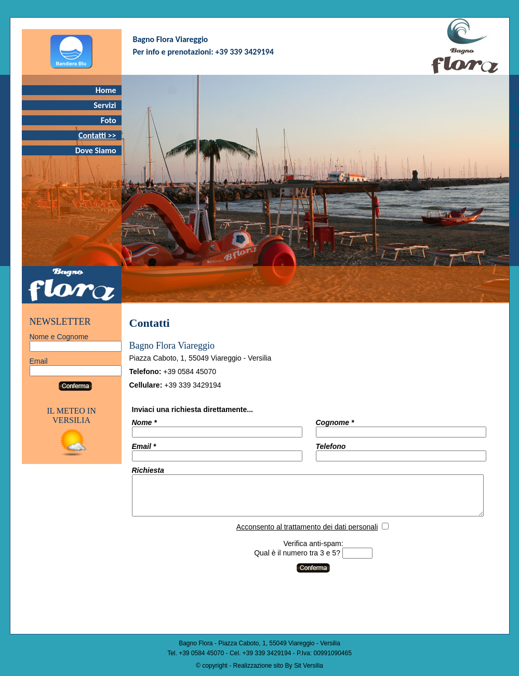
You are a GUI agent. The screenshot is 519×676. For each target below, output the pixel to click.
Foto (108, 120)
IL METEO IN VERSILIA (71, 415)
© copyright (212, 665)
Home (106, 90)
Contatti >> (97, 135)
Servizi (105, 105)
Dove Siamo (95, 150)
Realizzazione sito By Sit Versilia (278, 665)
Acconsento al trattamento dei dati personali (322, 535)
